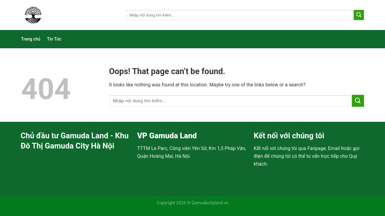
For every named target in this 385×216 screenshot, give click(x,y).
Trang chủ (30, 39)
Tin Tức (54, 39)
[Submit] (359, 15)
